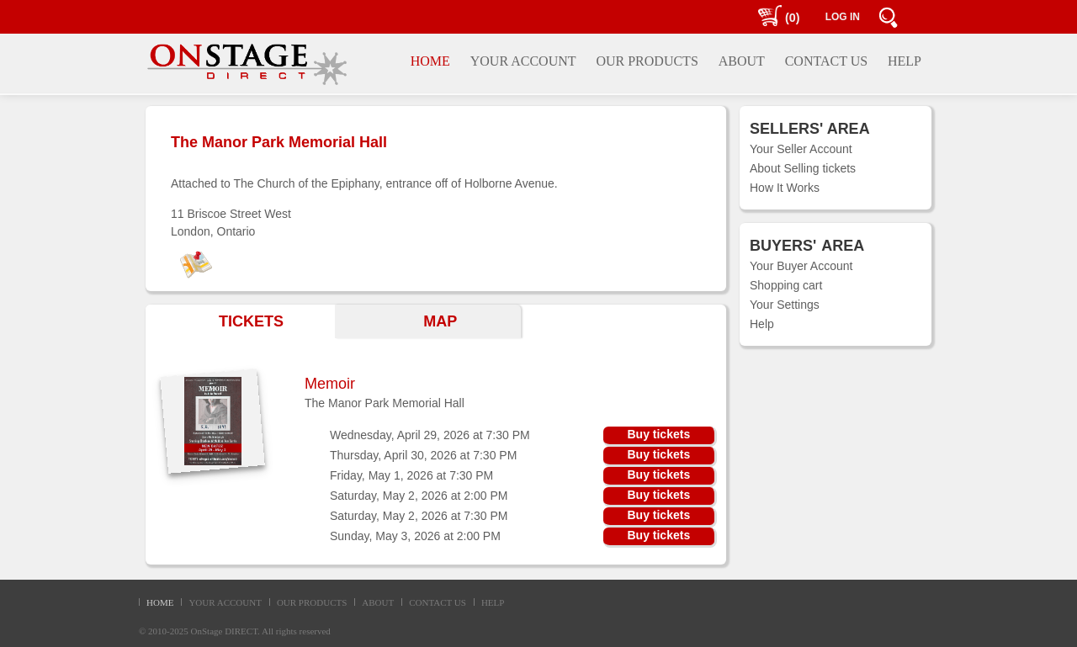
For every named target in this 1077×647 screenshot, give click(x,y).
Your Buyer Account (801, 266)
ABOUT (378, 602)
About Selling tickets (803, 168)
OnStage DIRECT (224, 631)
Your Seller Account (801, 149)
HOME (159, 602)
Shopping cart (786, 285)
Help (762, 324)
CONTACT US (437, 602)
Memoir (330, 383)
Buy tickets (658, 434)
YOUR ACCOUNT (224, 602)
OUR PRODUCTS (312, 602)
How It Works (785, 187)
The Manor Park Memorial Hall (384, 403)
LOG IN (842, 17)
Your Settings (785, 304)
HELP (493, 602)
